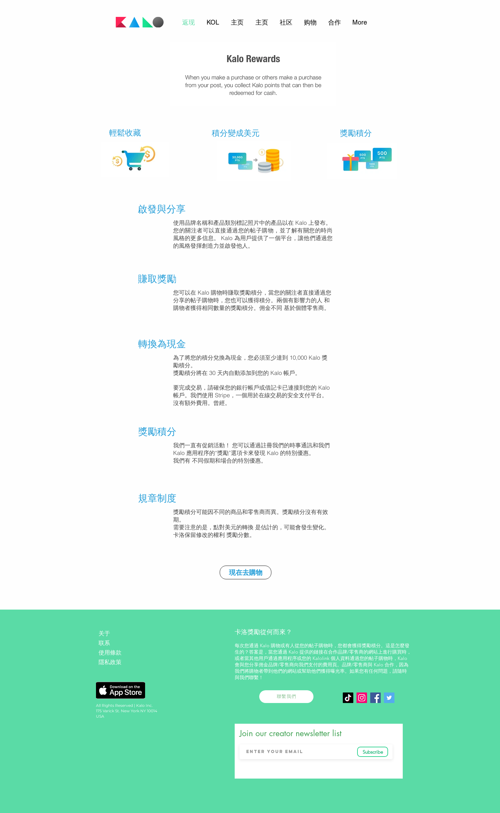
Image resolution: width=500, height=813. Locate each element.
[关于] (121, 634)
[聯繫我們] (286, 696)
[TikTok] (348, 697)
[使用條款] (121, 653)
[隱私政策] (121, 662)
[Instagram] (362, 697)
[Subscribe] (372, 752)
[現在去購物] (245, 572)
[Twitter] (389, 697)
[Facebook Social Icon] (375, 697)
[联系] (121, 643)
